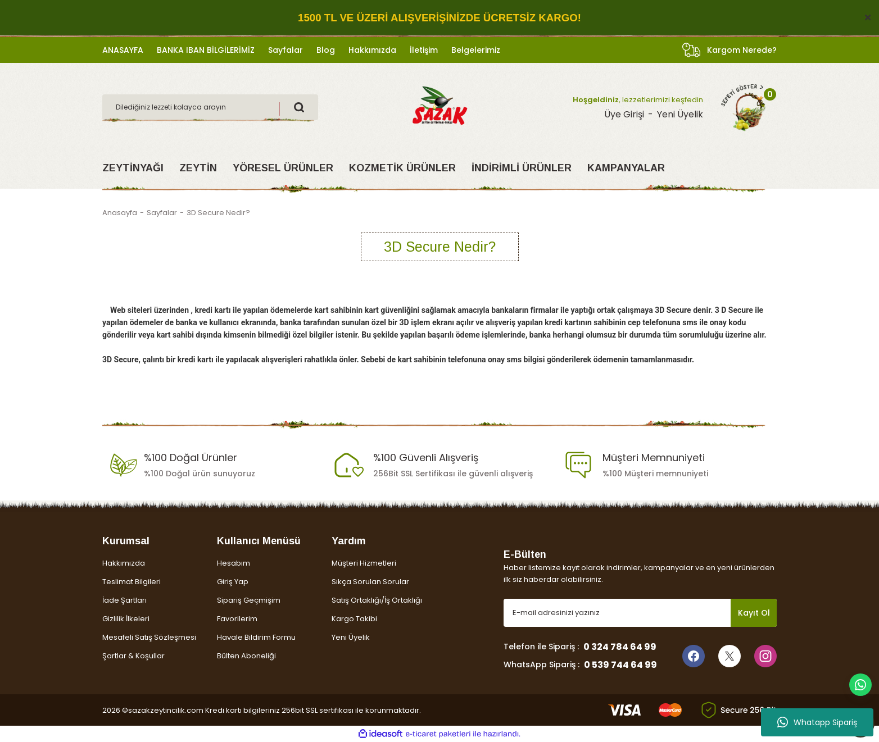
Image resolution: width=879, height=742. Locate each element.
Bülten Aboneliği (246, 655)
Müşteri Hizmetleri (364, 563)
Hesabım (233, 563)
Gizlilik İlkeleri (125, 618)
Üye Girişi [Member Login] (624, 114)
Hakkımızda (123, 563)
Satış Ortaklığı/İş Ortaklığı (377, 600)
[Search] (210, 107)
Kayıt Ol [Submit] (754, 612)
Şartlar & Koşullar (133, 655)
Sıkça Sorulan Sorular (370, 581)
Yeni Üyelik (351, 637)
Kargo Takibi (354, 618)
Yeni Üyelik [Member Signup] (680, 114)
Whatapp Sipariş (817, 722)
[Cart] (743, 107)
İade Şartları (124, 600)
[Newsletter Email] (640, 613)
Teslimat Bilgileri (131, 581)
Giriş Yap (232, 581)
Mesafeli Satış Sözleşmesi (149, 637)
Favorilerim (237, 618)
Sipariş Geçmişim (248, 600)
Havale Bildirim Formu (256, 637)
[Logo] (439, 106)
